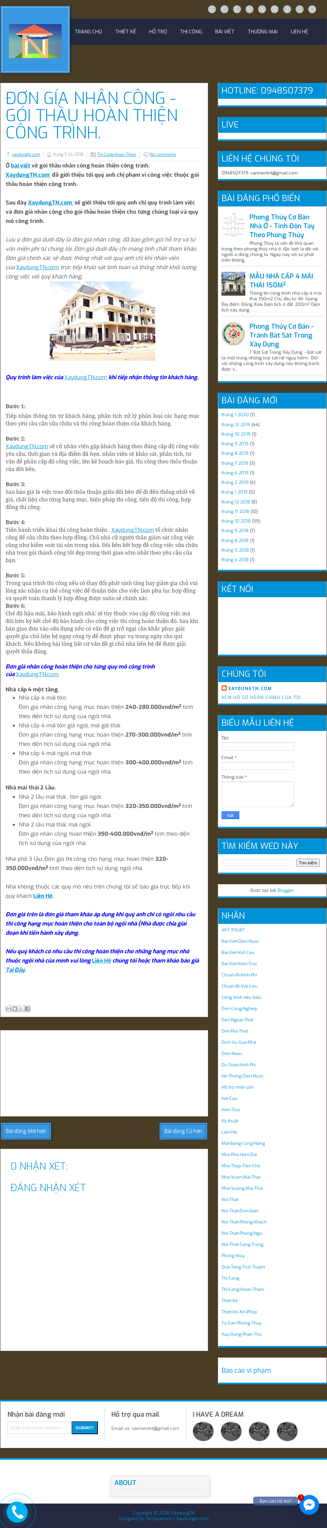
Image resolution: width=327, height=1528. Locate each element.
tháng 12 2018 (236, 502)
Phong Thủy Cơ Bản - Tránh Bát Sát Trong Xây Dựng (282, 335)
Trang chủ (88, 31)
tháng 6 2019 (235, 473)
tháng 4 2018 (235, 560)
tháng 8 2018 (235, 540)
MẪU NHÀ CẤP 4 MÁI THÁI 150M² (281, 281)
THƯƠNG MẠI (263, 31)
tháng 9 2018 (235, 530)
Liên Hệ (42, 896)
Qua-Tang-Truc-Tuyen (243, 1267)
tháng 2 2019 (235, 482)
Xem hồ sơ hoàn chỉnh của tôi (261, 697)
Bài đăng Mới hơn (26, 1131)
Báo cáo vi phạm (246, 1370)
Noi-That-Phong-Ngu (242, 1233)
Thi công (191, 31)
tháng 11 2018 (235, 511)
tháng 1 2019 (235, 492)
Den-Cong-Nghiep (239, 1008)
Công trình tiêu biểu (241, 997)
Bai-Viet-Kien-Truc (239, 963)
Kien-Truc (231, 1109)
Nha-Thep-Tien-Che (241, 1166)
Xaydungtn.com (192, 1518)
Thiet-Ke (230, 1300)
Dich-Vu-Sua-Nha (239, 1042)
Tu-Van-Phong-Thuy (241, 1323)
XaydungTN (182, 1513)
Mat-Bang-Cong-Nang (243, 1143)
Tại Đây (15, 970)
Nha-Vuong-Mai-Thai (242, 1188)
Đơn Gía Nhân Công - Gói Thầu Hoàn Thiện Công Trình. (92, 115)
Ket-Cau (229, 1098)
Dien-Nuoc (232, 1053)
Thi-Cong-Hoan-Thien (116, 154)
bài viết (20, 165)
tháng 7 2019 (235, 463)
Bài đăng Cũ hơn (183, 1131)
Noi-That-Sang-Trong (242, 1244)
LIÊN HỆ (299, 31)
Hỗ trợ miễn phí (237, 1087)
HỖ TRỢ (158, 31)
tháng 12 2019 (236, 424)
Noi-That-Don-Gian (240, 1211)
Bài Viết (224, 31)
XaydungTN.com (28, 175)
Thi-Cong (230, 1278)
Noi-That (230, 1199)
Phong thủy (233, 1255)
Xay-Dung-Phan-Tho (242, 1334)
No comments (163, 154)
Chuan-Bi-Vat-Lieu (240, 986)
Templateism (159, 1518)
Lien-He (229, 1132)
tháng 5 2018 (235, 550)
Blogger (285, 890)
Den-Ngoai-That (237, 1020)
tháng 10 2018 (236, 521)
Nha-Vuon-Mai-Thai (241, 1177)
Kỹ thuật (230, 1121)
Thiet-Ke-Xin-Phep (239, 1312)
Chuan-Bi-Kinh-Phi (239, 975)
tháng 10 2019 (236, 434)
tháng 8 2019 (235, 453)
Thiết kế (125, 31)
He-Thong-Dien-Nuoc (243, 1076)
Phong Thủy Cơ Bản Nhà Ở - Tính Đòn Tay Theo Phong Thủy (282, 226)
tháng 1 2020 (235, 415)
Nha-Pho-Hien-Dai (239, 1154)
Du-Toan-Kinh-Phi (239, 1065)
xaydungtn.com (26, 154)
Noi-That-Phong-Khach (244, 1222)
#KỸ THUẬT (233, 930)
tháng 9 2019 (235, 444)
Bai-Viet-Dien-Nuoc (240, 941)
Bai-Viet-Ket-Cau (238, 952)
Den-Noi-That (235, 1031)
